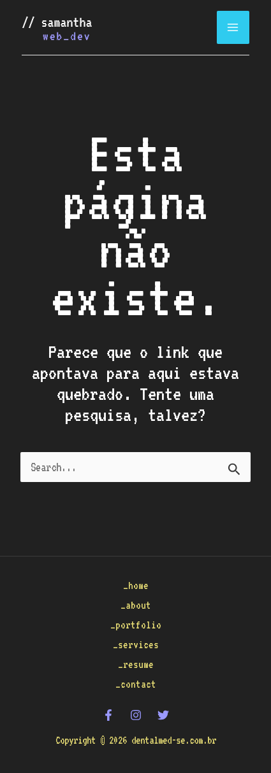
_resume (136, 664)
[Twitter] (163, 715)
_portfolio (135, 625)
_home (136, 585)
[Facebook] (108, 715)
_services (136, 645)
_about (136, 605)
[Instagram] (136, 715)
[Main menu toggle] (233, 27)
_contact (135, 684)
